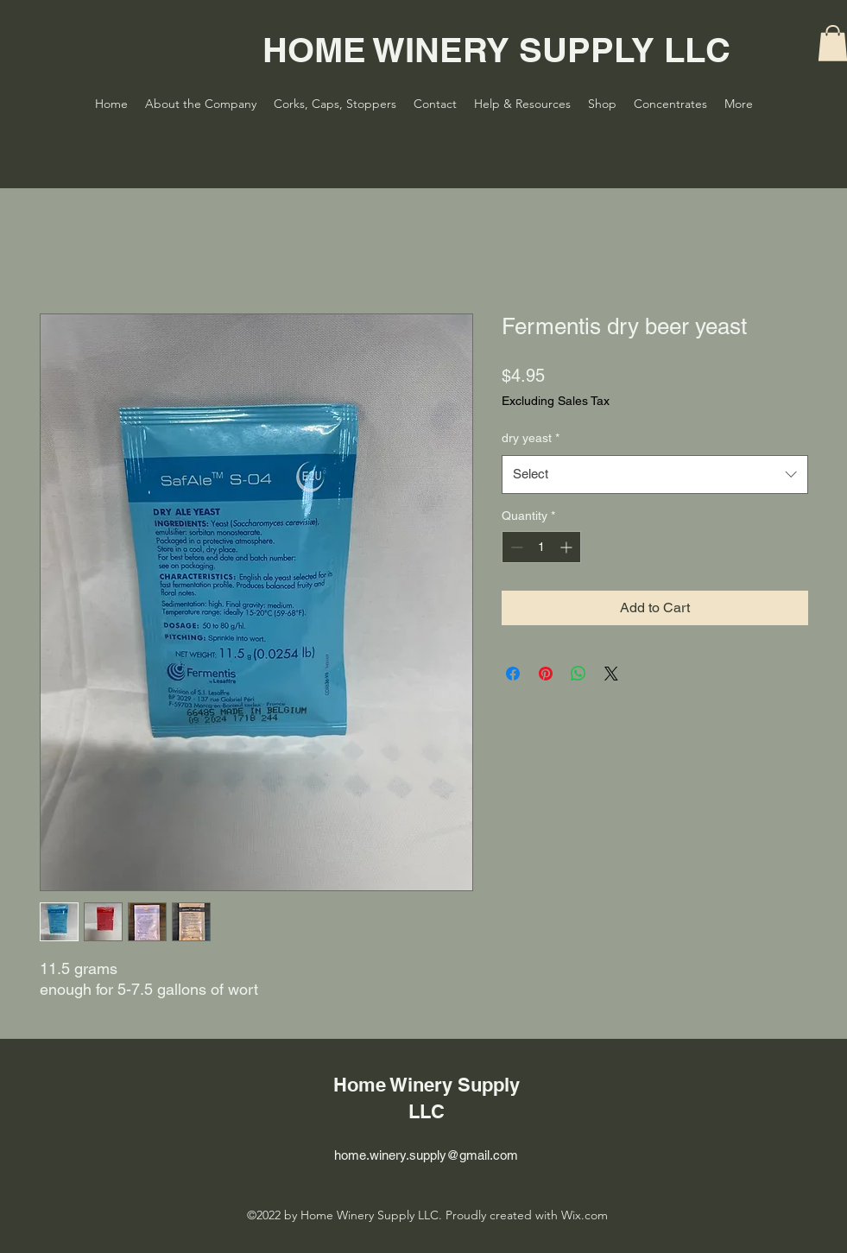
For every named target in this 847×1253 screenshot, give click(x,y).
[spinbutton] (541, 547)
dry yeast (530, 438)
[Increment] (567, 547)
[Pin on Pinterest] (545, 673)
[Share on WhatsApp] (578, 673)
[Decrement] (515, 547)
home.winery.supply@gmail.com (426, 1155)
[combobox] (655, 474)
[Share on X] (611, 673)
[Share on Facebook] (513, 673)
